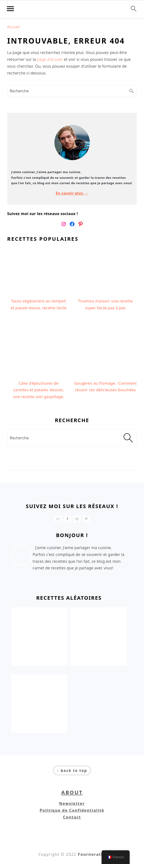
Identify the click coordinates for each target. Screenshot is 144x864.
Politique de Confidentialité (72, 810)
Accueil (13, 26)
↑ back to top (72, 770)
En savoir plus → (72, 193)
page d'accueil (50, 59)
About (72, 792)
